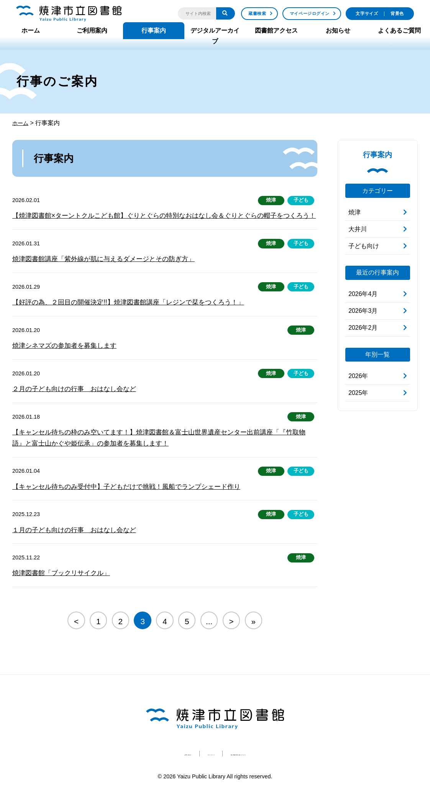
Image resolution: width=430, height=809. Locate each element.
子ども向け (363, 246)
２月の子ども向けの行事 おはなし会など (77, 402)
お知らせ (338, 30)
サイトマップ (196, 768)
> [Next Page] (231, 635)
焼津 (267, 200)
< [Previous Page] (76, 635)
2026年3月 (363, 311)
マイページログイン (310, 13)
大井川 (357, 229)
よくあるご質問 (399, 30)
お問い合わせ (147, 768)
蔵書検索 (257, 13)
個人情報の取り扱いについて (264, 768)
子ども (300, 200)
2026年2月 (363, 328)
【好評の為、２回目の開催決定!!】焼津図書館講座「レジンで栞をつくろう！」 (135, 315)
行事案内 (153, 30)
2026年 (358, 376)
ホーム (30, 30)
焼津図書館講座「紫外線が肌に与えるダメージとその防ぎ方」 (108, 271)
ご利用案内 (92, 30)
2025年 (358, 393)
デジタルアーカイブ (215, 35)
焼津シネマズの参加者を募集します (67, 358)
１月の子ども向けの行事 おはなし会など (77, 544)
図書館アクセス (276, 30)
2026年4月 (363, 294)
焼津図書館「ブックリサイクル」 (64, 588)
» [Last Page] (253, 635)
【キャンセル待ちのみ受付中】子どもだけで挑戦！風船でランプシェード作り (133, 501)
